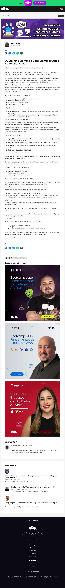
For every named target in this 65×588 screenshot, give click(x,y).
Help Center (32, 563)
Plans (32, 542)
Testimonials (32, 556)
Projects (32, 547)
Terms (32, 566)
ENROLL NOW (40, 3)
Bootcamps (32, 545)
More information (32, 520)
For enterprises (32, 553)
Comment (23, 258)
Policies (33, 569)
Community (32, 550)
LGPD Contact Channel (32, 571)
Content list (5, 16)
